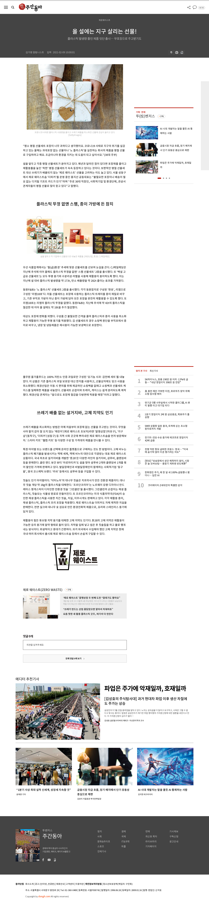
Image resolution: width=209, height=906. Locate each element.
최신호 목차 (151, 836)
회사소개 (29, 884)
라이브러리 (151, 841)
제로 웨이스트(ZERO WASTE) (42, 590)
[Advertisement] (67, 350)
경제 (123, 831)
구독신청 (173, 836)
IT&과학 (125, 841)
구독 (69, 589)
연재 (147, 831)
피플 (123, 846)
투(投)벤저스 (145, 116)
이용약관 (79, 884)
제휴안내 (60, 884)
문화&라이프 (103, 841)
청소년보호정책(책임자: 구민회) (118, 884)
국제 (123, 836)
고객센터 (70, 884)
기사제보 (173, 831)
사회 (99, 836)
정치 (99, 831)
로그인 (201, 8)
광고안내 (173, 841)
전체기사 (101, 851)
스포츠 (100, 846)
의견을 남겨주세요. (35, 644)
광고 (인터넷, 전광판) (45, 884)
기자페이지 (151, 846)
